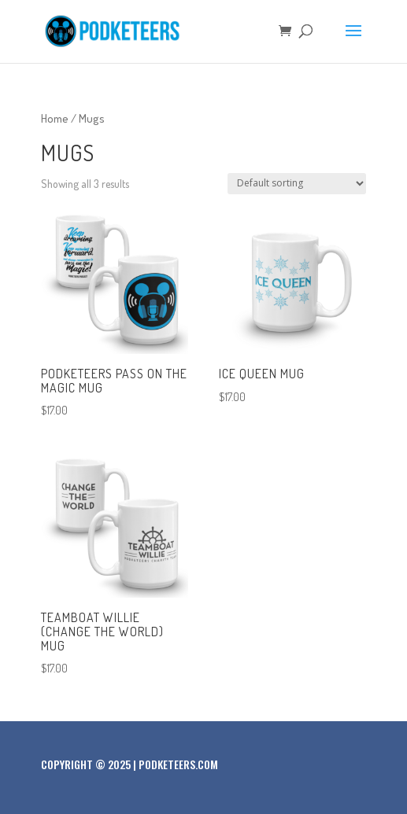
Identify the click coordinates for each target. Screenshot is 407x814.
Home (54, 118)
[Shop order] (297, 183)
